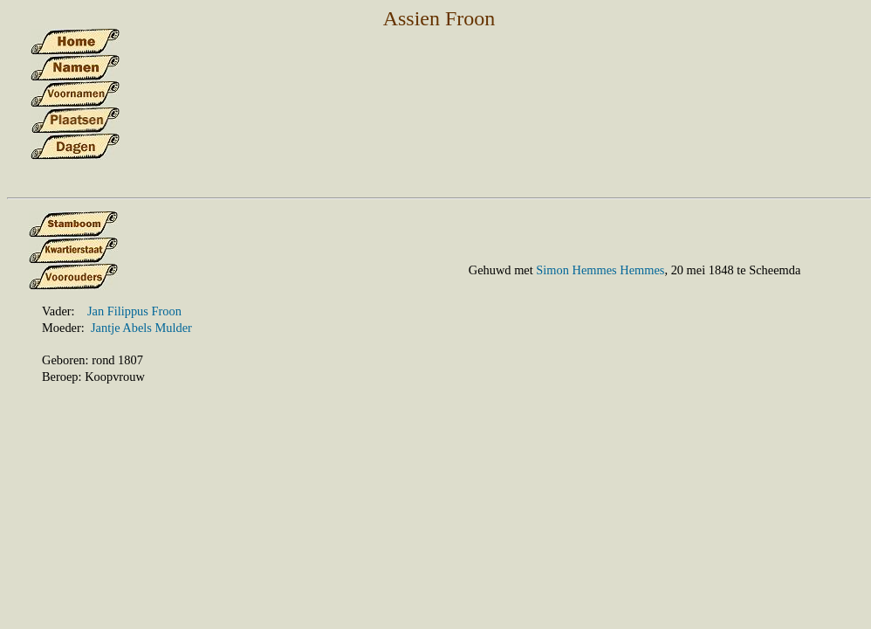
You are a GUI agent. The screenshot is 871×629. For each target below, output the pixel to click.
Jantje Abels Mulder (141, 328)
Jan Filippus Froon (134, 311)
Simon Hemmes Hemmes (600, 270)
